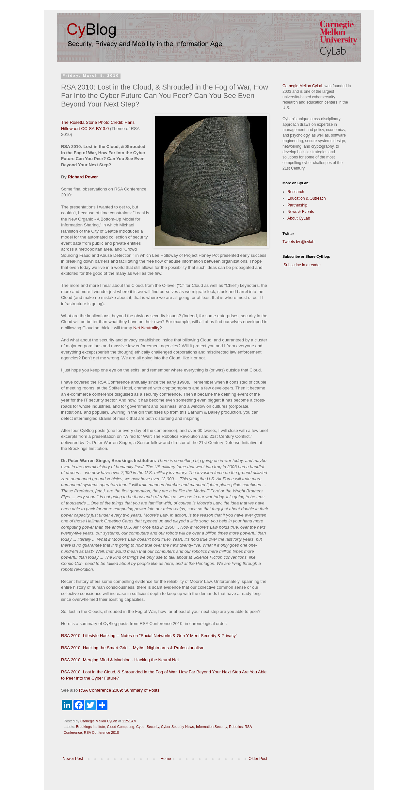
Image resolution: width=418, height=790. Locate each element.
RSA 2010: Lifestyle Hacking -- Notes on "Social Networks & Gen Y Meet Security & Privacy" (149, 635)
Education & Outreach (306, 198)
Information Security (211, 727)
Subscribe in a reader (302, 265)
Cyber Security (147, 727)
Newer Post (73, 758)
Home (166, 758)
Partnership (297, 205)
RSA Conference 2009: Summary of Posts (119, 690)
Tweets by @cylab (298, 241)
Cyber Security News (177, 727)
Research (295, 191)
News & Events (300, 211)
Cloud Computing (120, 727)
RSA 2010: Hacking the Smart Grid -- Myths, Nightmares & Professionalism (132, 647)
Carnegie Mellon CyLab (302, 86)
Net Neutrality (146, 327)
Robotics (236, 727)
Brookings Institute (90, 727)
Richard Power (83, 176)
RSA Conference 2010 (101, 732)
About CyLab (298, 218)
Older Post (258, 758)
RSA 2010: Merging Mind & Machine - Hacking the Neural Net (120, 659)
